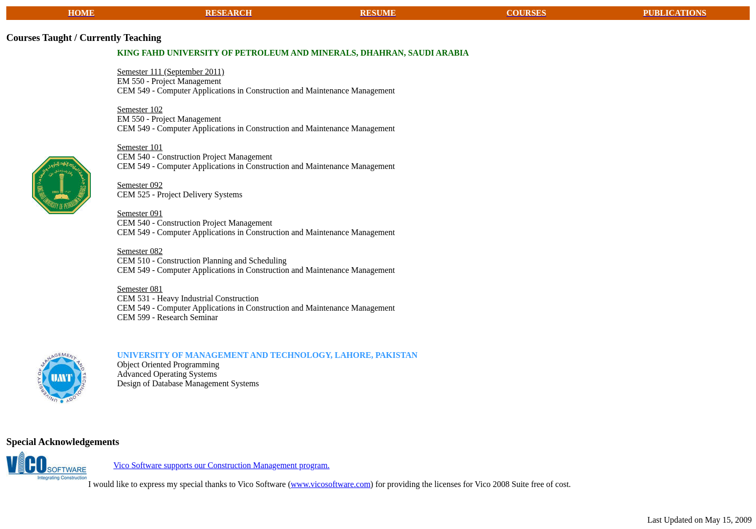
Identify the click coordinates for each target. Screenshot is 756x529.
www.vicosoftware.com (331, 484)
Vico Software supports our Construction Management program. (221, 465)
